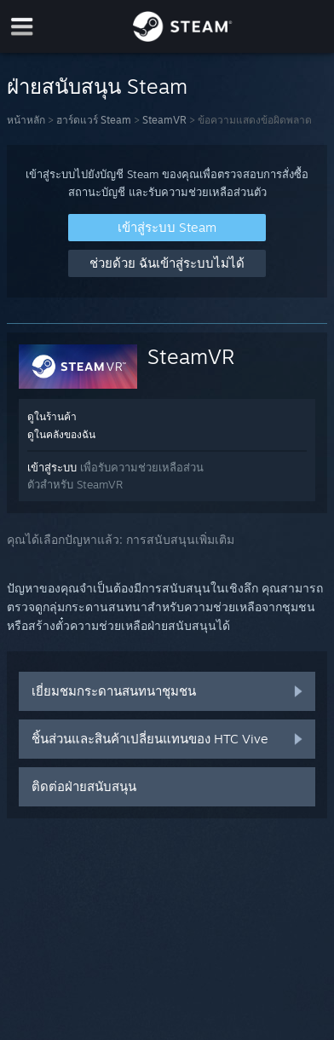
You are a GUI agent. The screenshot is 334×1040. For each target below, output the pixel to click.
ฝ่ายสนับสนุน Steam (97, 86)
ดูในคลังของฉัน (61, 434)
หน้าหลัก (26, 119)
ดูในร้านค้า (52, 416)
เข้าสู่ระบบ (52, 467)
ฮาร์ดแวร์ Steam (93, 119)
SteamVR (164, 119)
